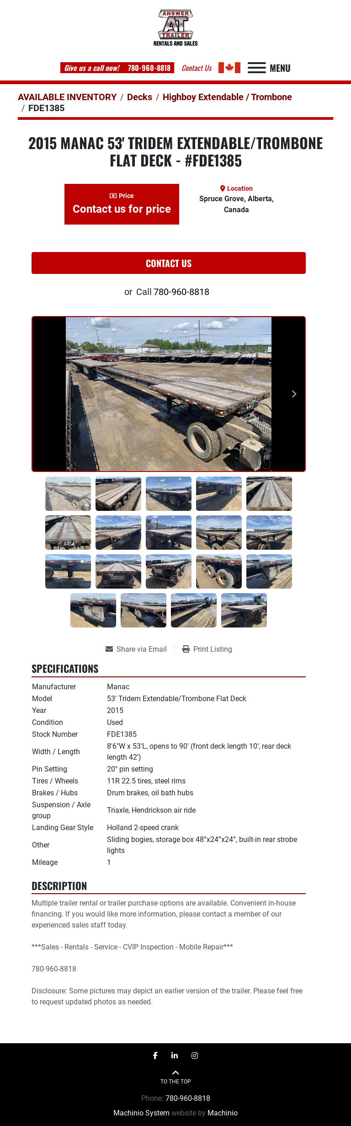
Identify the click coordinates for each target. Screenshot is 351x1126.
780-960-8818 (148, 67)
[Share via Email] (140, 649)
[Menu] (257, 67)
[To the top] (175, 1077)
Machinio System (141, 1113)
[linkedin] (174, 1056)
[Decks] (139, 96)
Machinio (222, 1113)
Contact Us (168, 263)
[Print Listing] (207, 649)
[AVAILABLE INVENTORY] (67, 96)
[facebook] (155, 1056)
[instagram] (194, 1056)
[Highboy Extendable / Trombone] (227, 96)
